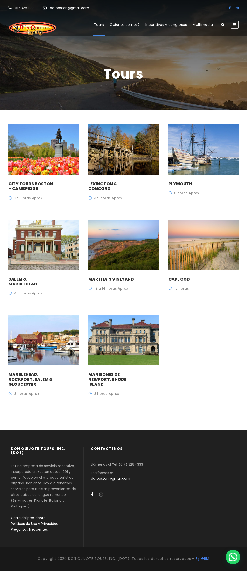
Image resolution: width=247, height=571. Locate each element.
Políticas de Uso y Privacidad (34, 523)
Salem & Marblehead (22, 281)
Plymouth (180, 184)
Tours (99, 24)
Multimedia (203, 24)
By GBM (202, 558)
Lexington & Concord (102, 186)
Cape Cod (179, 279)
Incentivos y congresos (166, 24)
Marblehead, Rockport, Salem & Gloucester (30, 379)
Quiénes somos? (125, 24)
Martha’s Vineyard (111, 279)
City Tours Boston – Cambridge (30, 186)
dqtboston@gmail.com (69, 8)
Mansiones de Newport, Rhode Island (107, 379)
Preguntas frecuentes (29, 529)
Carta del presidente (28, 517)
